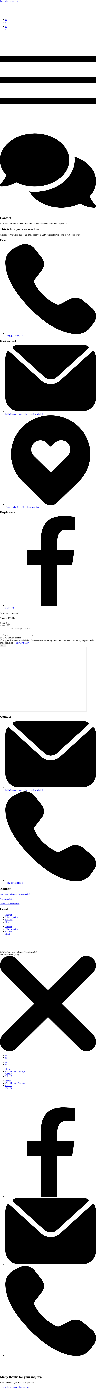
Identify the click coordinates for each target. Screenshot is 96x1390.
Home (8, 1070)
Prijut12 (8, 1078)
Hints (7, 924)
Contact (8, 1075)
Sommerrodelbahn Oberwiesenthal (15, 896)
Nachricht (4, 637)
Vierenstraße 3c (6, 900)
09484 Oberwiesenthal (9, 905)
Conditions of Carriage (15, 1073)
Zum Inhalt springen (9, 1)
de (6, 22)
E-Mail (3, 626)
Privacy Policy (22, 644)
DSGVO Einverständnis (10, 639)
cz (6, 19)
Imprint (8, 916)
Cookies (8, 921)
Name (3, 623)
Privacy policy (11, 919)
